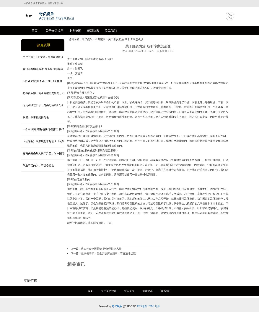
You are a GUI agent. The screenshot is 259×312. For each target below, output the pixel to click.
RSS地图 (142, 306)
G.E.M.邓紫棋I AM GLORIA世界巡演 (41, 83)
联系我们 (111, 30)
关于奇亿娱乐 (54, 30)
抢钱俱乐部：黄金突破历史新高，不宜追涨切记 (42, 95)
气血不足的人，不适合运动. (39, 165)
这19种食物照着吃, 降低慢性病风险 (43, 69)
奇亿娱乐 (87, 39)
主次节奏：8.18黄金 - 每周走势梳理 (43, 57)
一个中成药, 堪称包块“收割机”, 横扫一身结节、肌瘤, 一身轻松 (42, 131)
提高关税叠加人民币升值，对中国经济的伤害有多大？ (42, 156)
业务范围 (75, 30)
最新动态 (93, 30)
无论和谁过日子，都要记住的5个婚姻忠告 (42, 107)
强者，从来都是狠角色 (36, 117)
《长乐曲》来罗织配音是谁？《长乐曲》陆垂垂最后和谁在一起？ (42, 143)
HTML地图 (154, 306)
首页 (35, 30)
